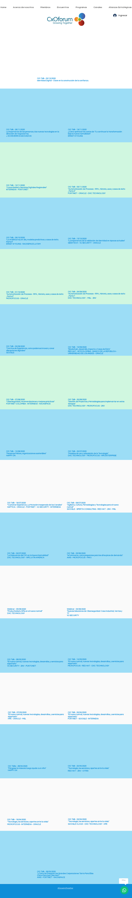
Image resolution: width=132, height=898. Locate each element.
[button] (63, 7)
